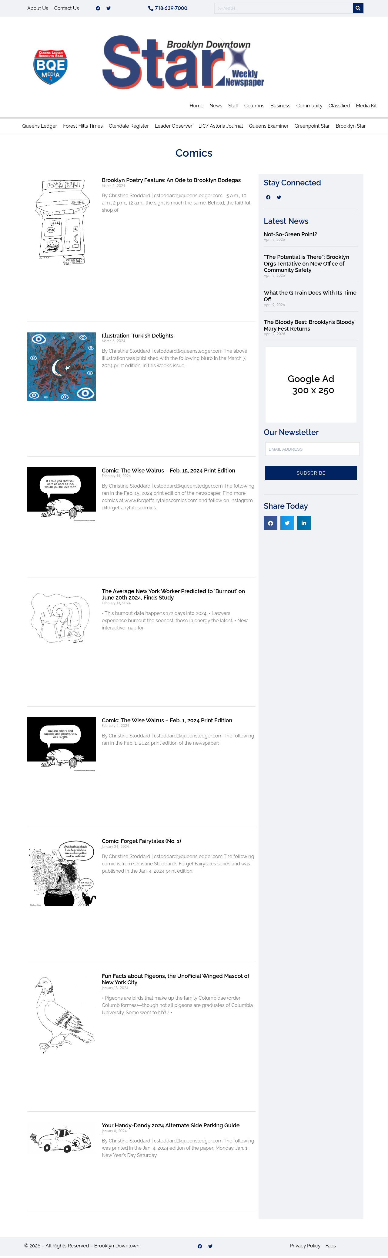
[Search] (358, 10)
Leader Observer (173, 128)
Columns (254, 108)
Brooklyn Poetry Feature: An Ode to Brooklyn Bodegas (171, 182)
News (215, 108)
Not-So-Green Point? (290, 236)
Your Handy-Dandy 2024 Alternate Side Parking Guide (170, 1127)
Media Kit (366, 108)
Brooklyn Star (351, 128)
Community (309, 108)
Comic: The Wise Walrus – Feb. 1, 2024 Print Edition (167, 722)
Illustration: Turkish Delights (137, 338)
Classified (339, 108)
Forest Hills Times (83, 128)
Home (196, 108)
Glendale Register (129, 128)
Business (280, 108)
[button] (270, 525)
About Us (37, 9)
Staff (233, 108)
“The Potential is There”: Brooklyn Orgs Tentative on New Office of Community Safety (306, 265)
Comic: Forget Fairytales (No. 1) (141, 843)
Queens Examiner (268, 128)
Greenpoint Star (312, 128)
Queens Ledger (39, 128)
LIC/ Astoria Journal (221, 128)
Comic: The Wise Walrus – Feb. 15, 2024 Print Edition (168, 472)
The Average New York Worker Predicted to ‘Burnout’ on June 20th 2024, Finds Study (173, 596)
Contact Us (66, 9)
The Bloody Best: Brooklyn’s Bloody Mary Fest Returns (309, 327)
